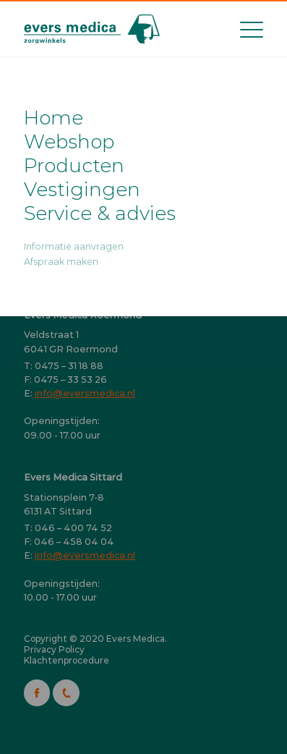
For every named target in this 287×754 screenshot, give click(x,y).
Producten (74, 165)
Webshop (69, 141)
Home (53, 118)
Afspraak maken (61, 261)
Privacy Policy (54, 649)
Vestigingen (82, 189)
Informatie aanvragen (74, 246)
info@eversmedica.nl (85, 393)
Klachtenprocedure (66, 660)
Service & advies (100, 213)
